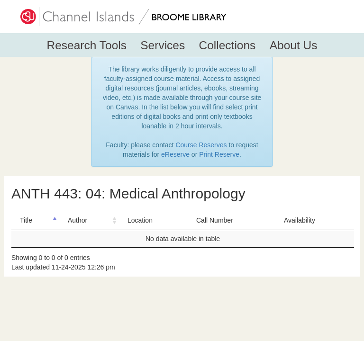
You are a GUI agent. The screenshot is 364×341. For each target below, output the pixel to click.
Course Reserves (201, 145)
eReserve (175, 154)
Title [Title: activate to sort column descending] (26, 220)
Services (162, 45)
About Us (294, 45)
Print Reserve (219, 154)
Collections (227, 45)
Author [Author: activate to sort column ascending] (77, 220)
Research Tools (87, 45)
